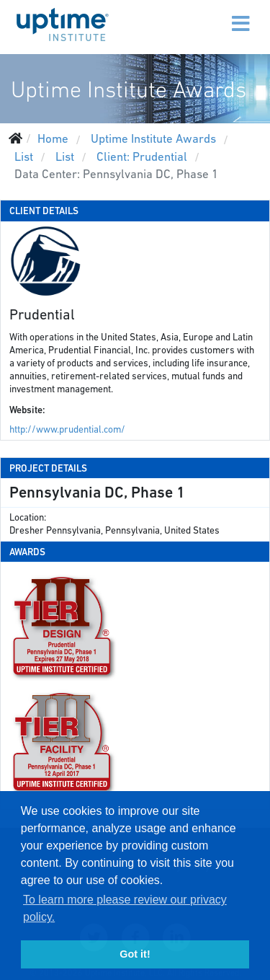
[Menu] (210, 14)
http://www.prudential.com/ (67, 429)
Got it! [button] (135, 954)
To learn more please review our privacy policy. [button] (125, 908)
